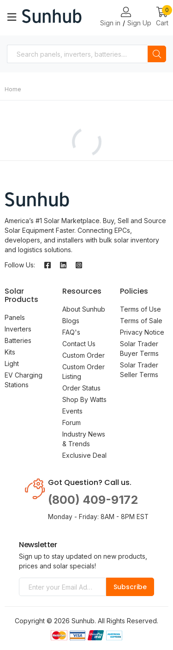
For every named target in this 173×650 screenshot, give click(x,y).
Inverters (18, 329)
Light (12, 363)
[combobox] (77, 54)
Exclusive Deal (84, 455)
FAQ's (71, 332)
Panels (15, 317)
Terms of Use (140, 309)
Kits (10, 352)
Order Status (81, 388)
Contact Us (78, 344)
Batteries (18, 340)
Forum (71, 422)
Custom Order (83, 355)
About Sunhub (83, 309)
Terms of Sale (141, 321)
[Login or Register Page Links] (126, 12)
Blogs (70, 321)
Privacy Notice (142, 332)
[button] (162, 17)
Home (13, 89)
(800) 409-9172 (93, 500)
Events (72, 411)
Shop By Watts (84, 399)
